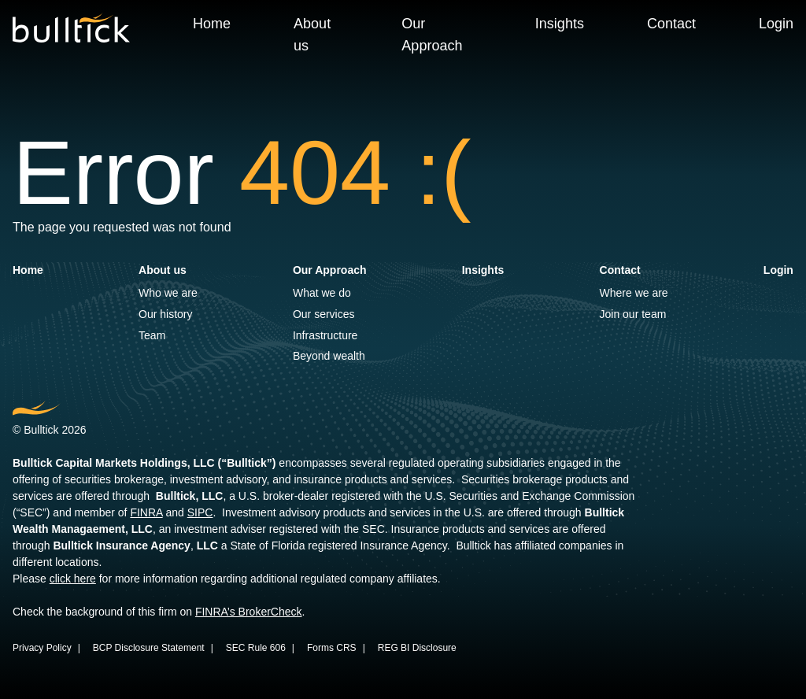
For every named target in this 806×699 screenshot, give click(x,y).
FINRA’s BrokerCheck (248, 611)
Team (152, 335)
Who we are (168, 293)
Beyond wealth (329, 356)
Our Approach (431, 35)
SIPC (200, 512)
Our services (324, 314)
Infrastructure (325, 335)
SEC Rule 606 (256, 647)
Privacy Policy (42, 647)
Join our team (633, 314)
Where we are (634, 293)
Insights (559, 23)
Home (212, 23)
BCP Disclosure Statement (149, 647)
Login (776, 23)
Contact (671, 23)
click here (73, 578)
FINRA (146, 512)
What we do (322, 293)
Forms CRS (332, 647)
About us (312, 35)
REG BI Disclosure (417, 647)
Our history (165, 314)
